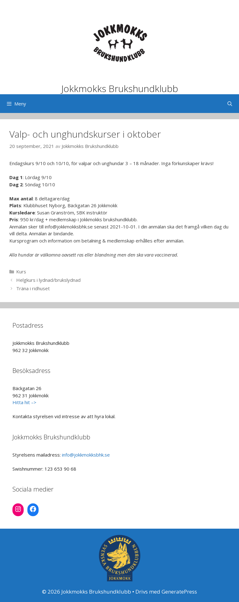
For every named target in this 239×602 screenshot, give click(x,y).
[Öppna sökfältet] (230, 103)
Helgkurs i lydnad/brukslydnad (48, 280)
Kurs (21, 271)
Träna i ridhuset (33, 288)
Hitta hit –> (24, 402)
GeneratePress (179, 591)
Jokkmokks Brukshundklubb (119, 88)
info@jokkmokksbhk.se (86, 455)
